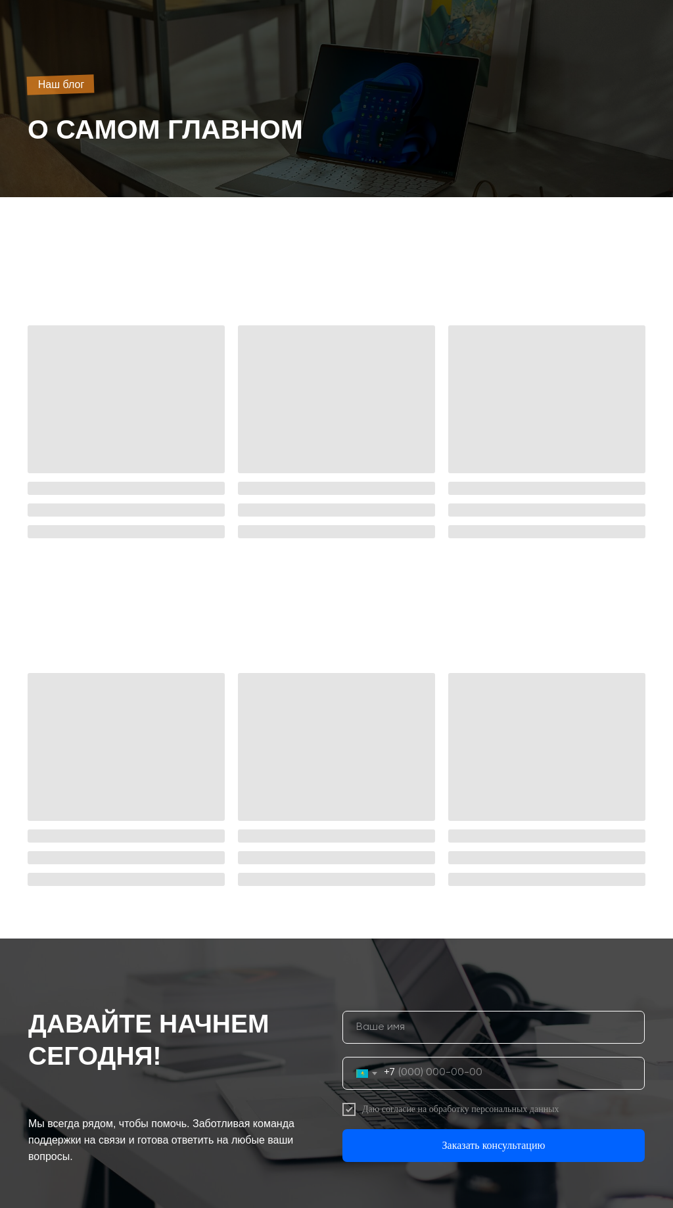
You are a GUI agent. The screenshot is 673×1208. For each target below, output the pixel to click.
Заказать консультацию (493, 1145)
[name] (493, 1027)
